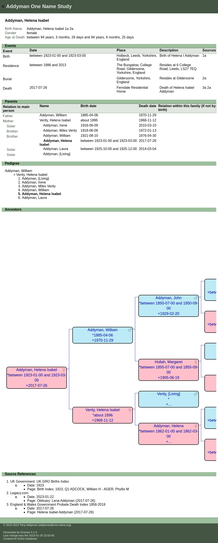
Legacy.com (19, 493)
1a (67, 29)
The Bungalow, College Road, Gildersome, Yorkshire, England (134, 68)
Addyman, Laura (55, 149)
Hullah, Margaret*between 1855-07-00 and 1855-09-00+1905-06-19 (168, 370)
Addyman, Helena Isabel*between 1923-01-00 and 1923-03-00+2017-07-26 (36, 378)
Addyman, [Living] (56, 154)
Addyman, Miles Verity (60, 130)
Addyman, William (53, 115)
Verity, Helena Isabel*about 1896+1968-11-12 (103, 415)
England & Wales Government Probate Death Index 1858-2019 (57, 504)
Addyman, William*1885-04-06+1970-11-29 (103, 335)
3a (204, 87)
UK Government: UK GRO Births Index (39, 481)
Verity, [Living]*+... (168, 399)
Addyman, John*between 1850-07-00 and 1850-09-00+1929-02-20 (168, 306)
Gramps (25, 532)
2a (71, 29)
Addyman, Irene (55, 125)
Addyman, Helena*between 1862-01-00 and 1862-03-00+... (168, 434)
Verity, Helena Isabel (55, 120)
